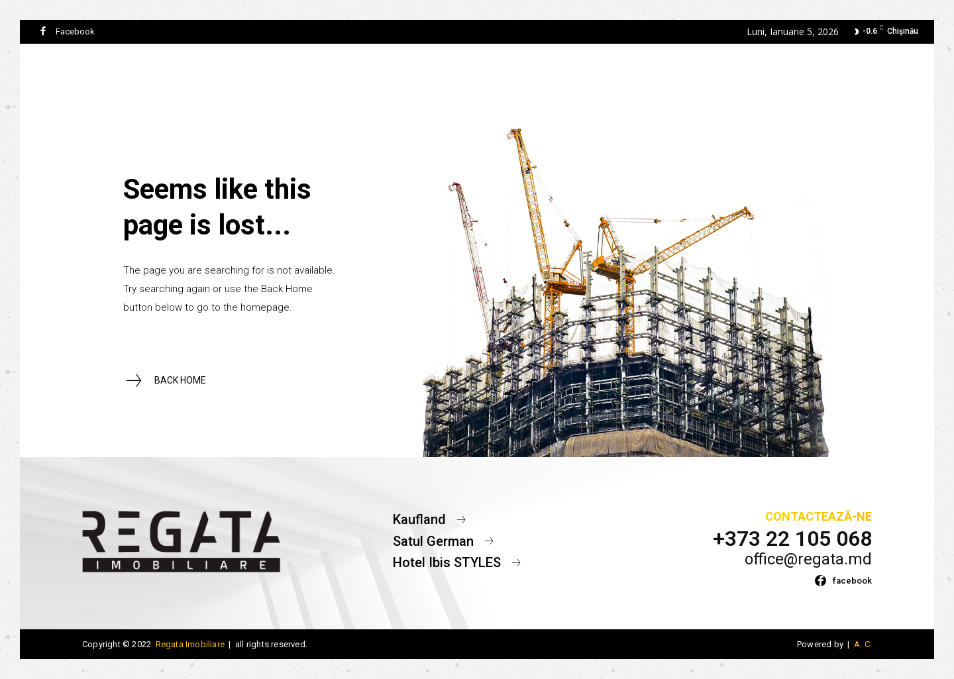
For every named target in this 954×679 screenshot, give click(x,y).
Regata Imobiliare (190, 644)
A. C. (862, 644)
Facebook (75, 31)
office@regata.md (808, 559)
